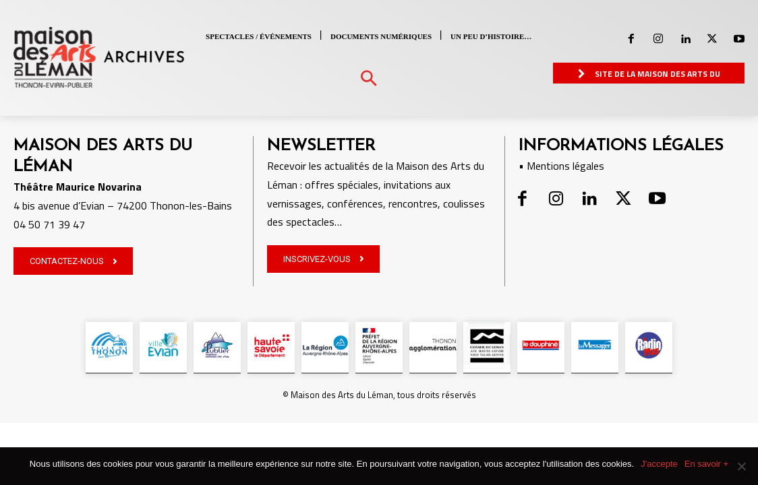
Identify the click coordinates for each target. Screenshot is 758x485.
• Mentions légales (561, 166)
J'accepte (659, 464)
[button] (368, 79)
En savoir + (706, 464)
